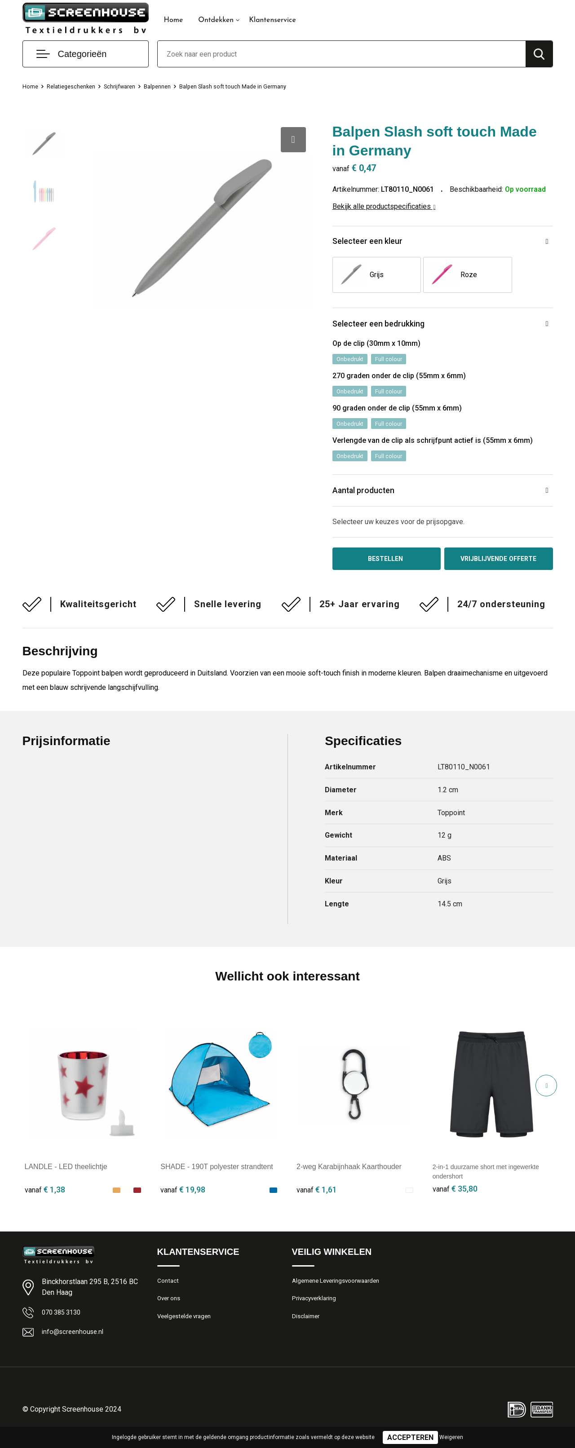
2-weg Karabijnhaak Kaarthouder (349, 1177)
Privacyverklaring (316, 1311)
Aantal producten (370, 498)
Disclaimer (307, 1331)
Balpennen (173, 86)
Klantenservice (272, 20)
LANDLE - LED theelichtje (66, 1177)
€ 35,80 (455, 1200)
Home (173, 20)
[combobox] (342, 54)
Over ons (170, 1311)
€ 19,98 (182, 1200)
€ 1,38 (45, 1200)
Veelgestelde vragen (187, 1331)
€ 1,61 (316, 1200)
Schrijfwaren (131, 86)
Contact (169, 1292)
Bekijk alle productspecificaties (384, 206)
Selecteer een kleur (374, 242)
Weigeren (451, 1437)
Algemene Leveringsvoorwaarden (341, 1292)
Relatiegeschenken (76, 86)
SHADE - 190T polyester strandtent (216, 1177)
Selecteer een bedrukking (387, 327)
